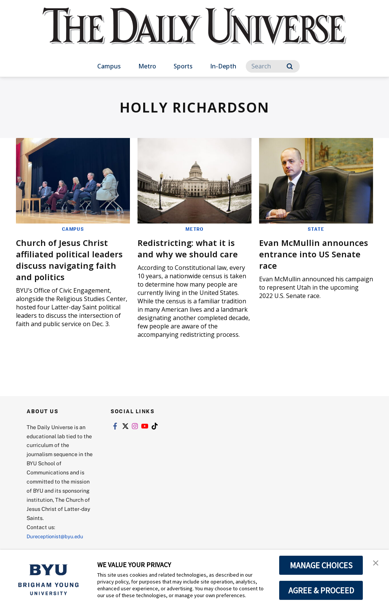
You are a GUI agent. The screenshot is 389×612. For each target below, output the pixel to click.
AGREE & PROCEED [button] (321, 590)
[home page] (194, 34)
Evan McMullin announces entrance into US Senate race (315, 253)
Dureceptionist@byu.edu (57, 536)
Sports (183, 66)
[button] (376, 563)
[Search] (272, 66)
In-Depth (223, 66)
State (316, 228)
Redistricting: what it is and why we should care (191, 248)
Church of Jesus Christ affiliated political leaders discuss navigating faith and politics (73, 259)
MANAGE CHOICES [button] (321, 565)
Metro (147, 66)
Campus (109, 66)
